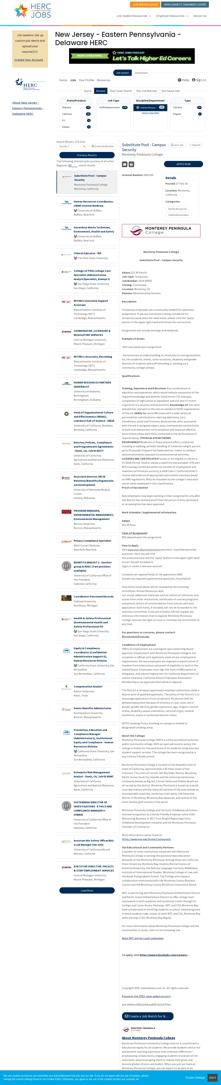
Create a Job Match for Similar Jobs (149, 1016)
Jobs (73, 80)
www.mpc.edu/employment (144, 549)
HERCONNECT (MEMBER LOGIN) (185, 5)
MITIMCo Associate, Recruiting (93, 356)
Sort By (63, 146)
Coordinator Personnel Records (94, 596)
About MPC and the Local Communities (143, 938)
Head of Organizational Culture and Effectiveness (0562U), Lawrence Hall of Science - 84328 (94, 416)
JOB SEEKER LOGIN (145, 5)
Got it (212, 1077)
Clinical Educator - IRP (88, 253)
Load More (87, 890)
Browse (100, 91)
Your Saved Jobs (171, 91)
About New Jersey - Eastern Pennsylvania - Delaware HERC (28, 108)
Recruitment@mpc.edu (135, 636)
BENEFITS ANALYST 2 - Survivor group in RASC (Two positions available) (93, 566)
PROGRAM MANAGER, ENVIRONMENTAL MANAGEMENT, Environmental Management (94, 515)
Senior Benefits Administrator (92, 708)
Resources (103, 80)
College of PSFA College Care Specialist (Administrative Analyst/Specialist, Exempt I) (92, 275)
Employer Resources (172, 16)
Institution (141, 72)
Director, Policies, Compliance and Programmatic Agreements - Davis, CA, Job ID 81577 (93, 446)
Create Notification (103, 146)
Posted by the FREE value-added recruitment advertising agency (148, 996)
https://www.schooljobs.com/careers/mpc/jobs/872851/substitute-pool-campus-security (165, 955)
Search (88, 91)
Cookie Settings (195, 1077)
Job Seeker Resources (133, 16)
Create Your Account (29, 60)
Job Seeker (122, 72)
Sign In (199, 80)
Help (183, 80)
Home (63, 80)
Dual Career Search (121, 91)
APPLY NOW (184, 164)
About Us (200, 16)
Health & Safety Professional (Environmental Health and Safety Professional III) (92, 622)
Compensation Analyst (88, 686)
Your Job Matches (146, 91)
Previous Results (87, 155)
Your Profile (86, 80)
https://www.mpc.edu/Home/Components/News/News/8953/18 (148, 839)
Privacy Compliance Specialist (92, 540)
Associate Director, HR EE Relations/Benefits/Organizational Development (94, 480)
